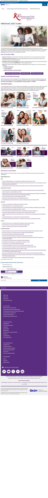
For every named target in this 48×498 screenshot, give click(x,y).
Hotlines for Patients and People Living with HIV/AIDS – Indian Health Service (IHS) (18, 212)
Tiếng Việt (9, 382)
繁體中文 (5, 382)
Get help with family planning (9, 348)
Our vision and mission (7, 300)
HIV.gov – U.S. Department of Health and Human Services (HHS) (14, 204)
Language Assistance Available (22, 376)
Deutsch (42, 382)
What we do (5, 296)
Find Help (5, 340)
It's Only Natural (6, 305)
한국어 (13, 382)
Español (2, 382)
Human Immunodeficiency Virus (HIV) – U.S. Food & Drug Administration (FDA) (17, 245)
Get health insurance (7, 346)
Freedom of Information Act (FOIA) (14, 378)
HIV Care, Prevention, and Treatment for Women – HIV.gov (13, 209)
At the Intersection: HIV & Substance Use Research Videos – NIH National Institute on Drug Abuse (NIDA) (23, 190)
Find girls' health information (9, 353)
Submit (39, 280)
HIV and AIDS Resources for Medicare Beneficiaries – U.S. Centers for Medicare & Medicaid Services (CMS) (23, 207)
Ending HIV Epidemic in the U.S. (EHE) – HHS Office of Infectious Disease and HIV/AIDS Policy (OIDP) (22, 230)
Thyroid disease (6, 335)
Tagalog (15, 382)
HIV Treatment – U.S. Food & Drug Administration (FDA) (13, 243)
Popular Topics (6, 319)
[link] (3, 367)
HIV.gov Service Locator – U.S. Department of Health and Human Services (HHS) (18, 223)
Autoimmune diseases (7, 321)
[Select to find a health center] (17, 272)
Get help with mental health (8, 349)
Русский (18, 382)
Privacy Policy (35, 376)
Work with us (5, 298)
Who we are (5, 295)
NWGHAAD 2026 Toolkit (7, 266)
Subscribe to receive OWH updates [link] (11, 367)
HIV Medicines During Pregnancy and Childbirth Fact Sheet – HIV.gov (16, 241)
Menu (44, 4)
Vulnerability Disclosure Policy (35, 378)
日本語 (46, 382)
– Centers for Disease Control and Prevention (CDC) (19, 246)
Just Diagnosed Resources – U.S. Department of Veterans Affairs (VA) (15, 216)
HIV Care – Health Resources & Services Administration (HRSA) (14, 226)
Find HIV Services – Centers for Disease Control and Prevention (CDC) (16, 224)
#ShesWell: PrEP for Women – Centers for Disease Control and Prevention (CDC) (18, 257)
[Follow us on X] (8, 68)
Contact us (5, 360)
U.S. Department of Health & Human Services (11, 2)
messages (34, 80)
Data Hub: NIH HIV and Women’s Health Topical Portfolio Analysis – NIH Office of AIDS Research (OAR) (22, 185)
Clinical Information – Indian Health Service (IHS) (12, 191)
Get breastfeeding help (8, 342)
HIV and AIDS (6, 328)
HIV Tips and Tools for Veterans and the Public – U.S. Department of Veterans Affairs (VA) (20, 210)
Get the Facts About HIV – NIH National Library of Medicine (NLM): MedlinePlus (18, 232)
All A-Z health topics (7, 337)
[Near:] (11, 272)
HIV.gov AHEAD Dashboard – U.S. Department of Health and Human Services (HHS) (18, 181)
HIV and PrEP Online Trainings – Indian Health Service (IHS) (14, 196)
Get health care (6, 344)
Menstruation (6, 330)
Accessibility (30, 376)
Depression (5, 327)
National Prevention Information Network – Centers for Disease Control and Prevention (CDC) (20, 199)
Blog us (4, 358)
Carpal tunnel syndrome (8, 325)
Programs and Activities (8, 303)
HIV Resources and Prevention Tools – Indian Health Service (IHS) (15, 198)
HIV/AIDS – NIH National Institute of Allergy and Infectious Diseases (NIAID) (17, 235)
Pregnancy (5, 333)
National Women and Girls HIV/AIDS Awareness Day (12, 262)
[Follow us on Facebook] (10, 67)
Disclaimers (40, 376)
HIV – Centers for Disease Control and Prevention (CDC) (13, 234)
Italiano (39, 382)
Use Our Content (27, 378)
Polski (33, 382)
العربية (22, 382)
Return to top (3, 287)
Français (30, 382)
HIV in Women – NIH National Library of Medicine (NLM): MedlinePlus (16, 240)
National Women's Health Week (9, 312)
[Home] (5, 5)
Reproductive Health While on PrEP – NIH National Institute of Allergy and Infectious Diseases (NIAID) (22, 252)
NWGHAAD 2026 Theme (7, 264)
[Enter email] (16, 280)
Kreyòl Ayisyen (25, 382)
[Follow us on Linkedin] (14, 70)
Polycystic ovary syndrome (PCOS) (10, 332)
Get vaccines (5, 351)
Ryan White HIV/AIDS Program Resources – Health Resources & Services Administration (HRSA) (21, 218)
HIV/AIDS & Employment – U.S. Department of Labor (12, 205)
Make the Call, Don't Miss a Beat (9, 307)
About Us (5, 292)
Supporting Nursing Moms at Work (10, 316)
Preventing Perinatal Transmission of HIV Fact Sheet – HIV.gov (14, 248)
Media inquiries (6, 362)
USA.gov (21, 378)
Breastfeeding (6, 323)
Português (36, 382)
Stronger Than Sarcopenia (8, 314)
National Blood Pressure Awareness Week (11, 309)
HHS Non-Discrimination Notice (11, 376)
